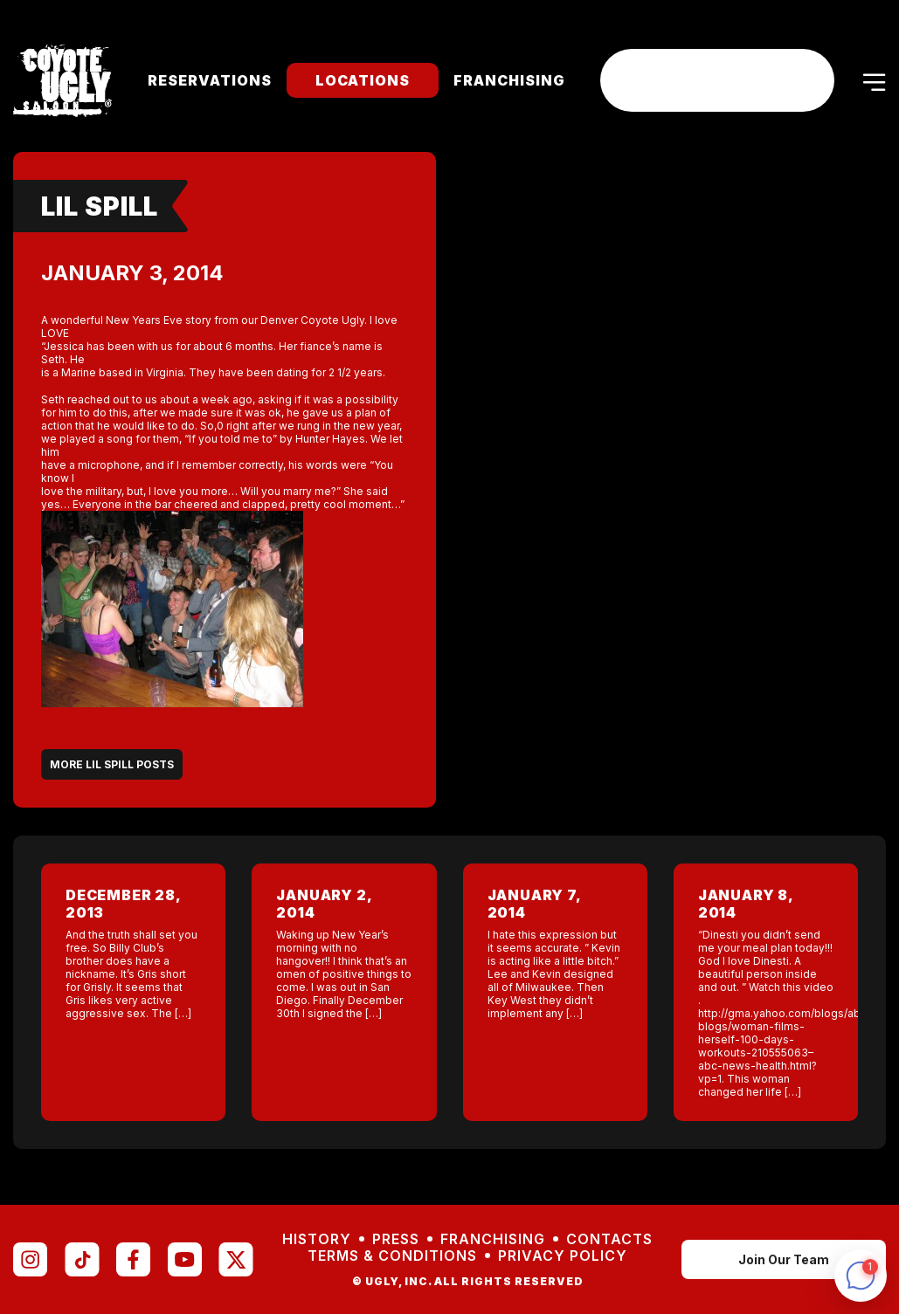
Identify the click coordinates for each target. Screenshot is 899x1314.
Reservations (210, 80)
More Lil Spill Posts (112, 764)
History (316, 1239)
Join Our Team (783, 1259)
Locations (362, 80)
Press (395, 1239)
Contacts (609, 1239)
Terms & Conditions (392, 1256)
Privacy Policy (562, 1256)
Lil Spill (99, 206)
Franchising (509, 80)
